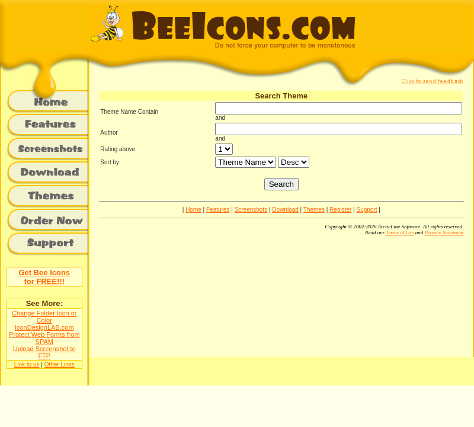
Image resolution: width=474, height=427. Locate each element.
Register (340, 209)
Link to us (27, 364)
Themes (314, 209)
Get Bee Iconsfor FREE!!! (44, 277)
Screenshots (251, 209)
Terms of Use (400, 232)
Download (285, 209)
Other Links (59, 364)
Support (367, 209)
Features (217, 209)
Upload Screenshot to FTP (44, 352)
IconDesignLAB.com (44, 327)
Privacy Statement (444, 232)
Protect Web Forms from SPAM (44, 338)
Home (193, 209)
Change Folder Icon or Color (44, 317)
